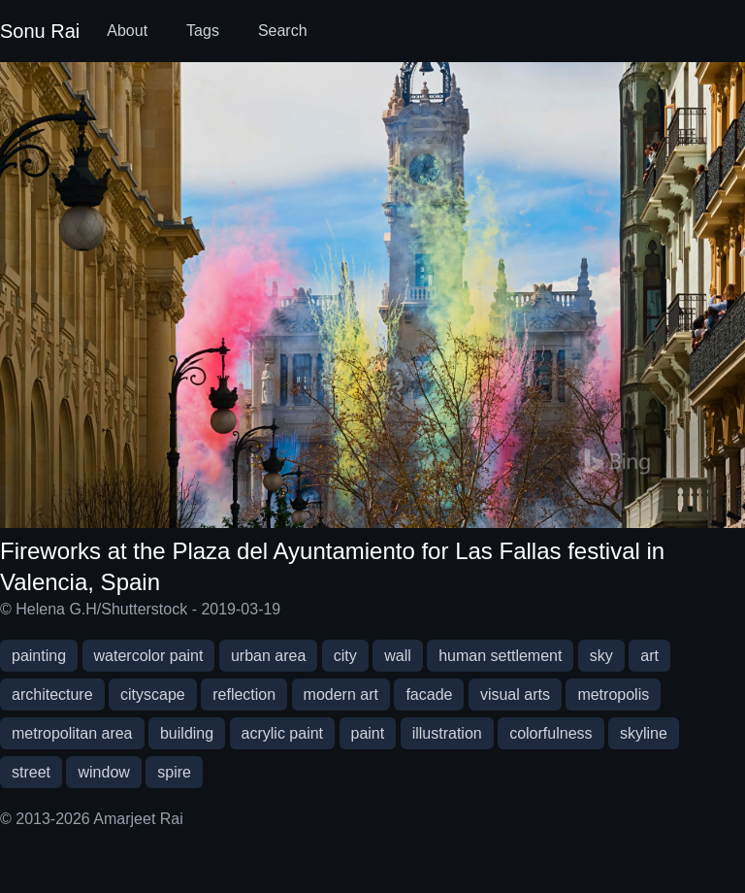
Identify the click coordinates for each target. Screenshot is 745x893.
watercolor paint (149, 655)
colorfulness (550, 733)
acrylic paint (282, 733)
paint (368, 733)
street (31, 772)
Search (283, 30)
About (127, 30)
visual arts (515, 694)
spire (174, 772)
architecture (52, 694)
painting (39, 655)
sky (601, 655)
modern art (341, 694)
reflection (243, 694)
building (186, 733)
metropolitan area (72, 733)
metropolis (613, 694)
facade (428, 694)
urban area (268, 655)
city (345, 655)
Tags (202, 30)
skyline (643, 733)
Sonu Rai (40, 31)
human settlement (500, 655)
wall (397, 655)
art (649, 655)
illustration (447, 733)
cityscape (152, 694)
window (103, 772)
